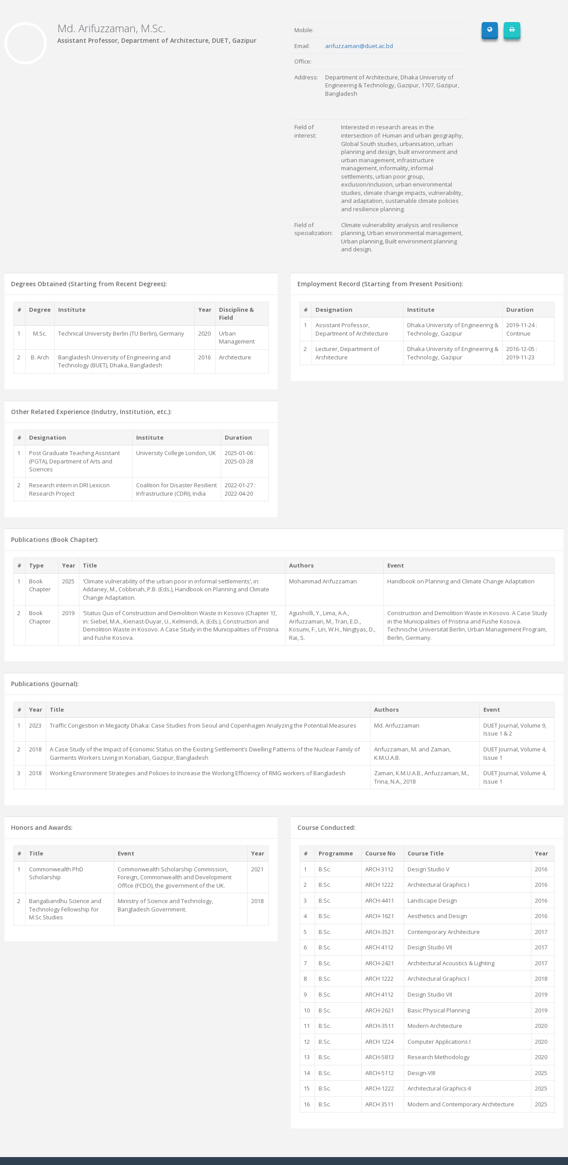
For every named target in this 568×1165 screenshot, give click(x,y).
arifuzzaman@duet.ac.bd (359, 46)
